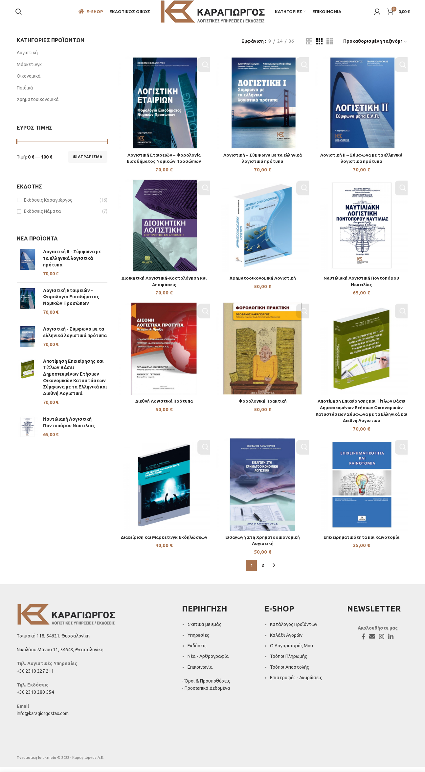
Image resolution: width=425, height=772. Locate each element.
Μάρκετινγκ (29, 69)
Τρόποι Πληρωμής (288, 661)
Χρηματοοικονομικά (38, 104)
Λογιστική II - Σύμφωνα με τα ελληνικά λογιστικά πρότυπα (72, 263)
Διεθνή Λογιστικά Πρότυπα (163, 407)
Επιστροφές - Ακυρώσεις (296, 682)
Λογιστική (27, 57)
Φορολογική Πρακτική (262, 407)
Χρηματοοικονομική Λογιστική (263, 283)
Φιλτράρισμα (87, 162)
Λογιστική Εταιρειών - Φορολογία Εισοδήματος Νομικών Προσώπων (71, 301)
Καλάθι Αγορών (286, 640)
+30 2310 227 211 (35, 676)
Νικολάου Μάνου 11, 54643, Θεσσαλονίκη (60, 655)
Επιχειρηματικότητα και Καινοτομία (362, 543)
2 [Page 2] (262, 570)
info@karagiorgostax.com (43, 718)
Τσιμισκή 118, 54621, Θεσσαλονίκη (53, 640)
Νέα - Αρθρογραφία (208, 661)
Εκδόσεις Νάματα (42, 216)
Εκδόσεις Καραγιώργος (48, 204)
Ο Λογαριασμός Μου (291, 651)
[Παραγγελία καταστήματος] (375, 47)
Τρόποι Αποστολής (289, 672)
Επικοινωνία (200, 672)
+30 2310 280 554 (35, 697)
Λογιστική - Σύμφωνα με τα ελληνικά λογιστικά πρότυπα (75, 337)
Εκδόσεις (197, 651)
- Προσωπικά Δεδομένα (206, 693)
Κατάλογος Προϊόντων (293, 629)
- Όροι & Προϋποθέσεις (206, 686)
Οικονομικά (29, 81)
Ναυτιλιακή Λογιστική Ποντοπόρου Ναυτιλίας (69, 427)
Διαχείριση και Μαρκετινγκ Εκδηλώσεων (163, 543)
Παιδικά (25, 92)
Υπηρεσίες (198, 640)
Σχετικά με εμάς (204, 629)
